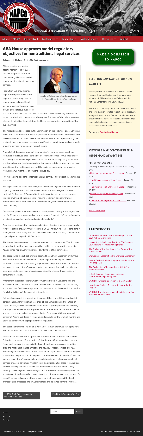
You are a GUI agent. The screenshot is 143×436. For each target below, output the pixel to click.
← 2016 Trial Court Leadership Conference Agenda (18, 395)
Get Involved (31, 39)
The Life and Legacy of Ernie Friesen (106, 180)
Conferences (48, 39)
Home (5, 412)
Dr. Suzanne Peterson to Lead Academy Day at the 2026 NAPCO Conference (110, 236)
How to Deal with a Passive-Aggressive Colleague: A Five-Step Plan (111, 261)
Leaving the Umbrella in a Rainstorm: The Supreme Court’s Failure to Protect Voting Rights (111, 243)
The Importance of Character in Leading (108, 187)
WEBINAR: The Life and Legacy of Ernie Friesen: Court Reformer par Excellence (112, 293)
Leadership (67, 39)
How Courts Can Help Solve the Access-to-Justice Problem (110, 286)
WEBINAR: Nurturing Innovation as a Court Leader (110, 281)
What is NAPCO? (11, 39)
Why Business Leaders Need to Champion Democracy (112, 256)
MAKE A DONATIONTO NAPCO (113, 56)
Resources (107, 39)
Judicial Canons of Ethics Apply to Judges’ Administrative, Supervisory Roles (106, 275)
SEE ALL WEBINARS (97, 210)
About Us (6, 416)
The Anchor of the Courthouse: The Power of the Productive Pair (110, 250)
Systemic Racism (89, 39)
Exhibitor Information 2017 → (65, 394)
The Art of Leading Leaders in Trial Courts (108, 200)
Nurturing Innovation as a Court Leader (107, 173)
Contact (124, 39)
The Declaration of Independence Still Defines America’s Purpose (109, 268)
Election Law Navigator (110, 132)
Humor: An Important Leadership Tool (106, 193)
